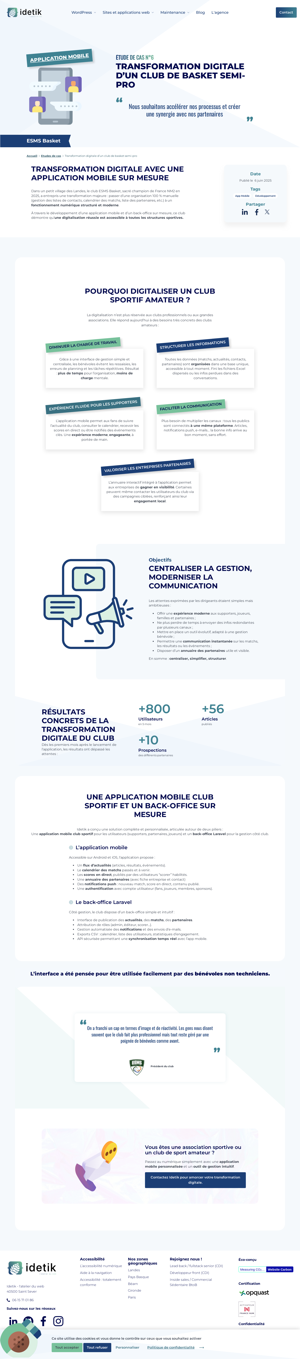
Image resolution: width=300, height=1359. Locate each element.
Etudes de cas (51, 155)
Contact (286, 12)
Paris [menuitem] (132, 1297)
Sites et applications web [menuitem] (126, 12)
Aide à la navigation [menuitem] (96, 1273)
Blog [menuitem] (200, 12)
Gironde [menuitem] (134, 1290)
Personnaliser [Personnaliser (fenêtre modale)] (127, 1347)
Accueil (32, 155)
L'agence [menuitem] (220, 12)
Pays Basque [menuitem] (138, 1277)
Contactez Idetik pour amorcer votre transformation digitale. (195, 1179)
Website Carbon (280, 1269)
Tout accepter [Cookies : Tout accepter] (67, 1347)
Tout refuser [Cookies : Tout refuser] (97, 1347)
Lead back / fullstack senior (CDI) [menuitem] (196, 1266)
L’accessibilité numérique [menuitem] (101, 1266)
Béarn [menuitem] (133, 1284)
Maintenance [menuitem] (172, 12)
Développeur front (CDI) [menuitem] (189, 1273)
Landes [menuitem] (134, 1270)
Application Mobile (59, 59)
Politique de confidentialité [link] (171, 1347)
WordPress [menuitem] (81, 12)
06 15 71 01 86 (23, 1300)
